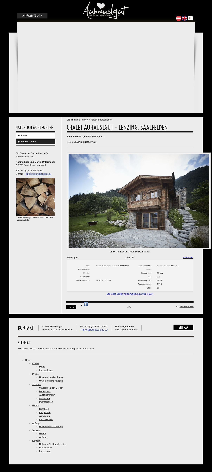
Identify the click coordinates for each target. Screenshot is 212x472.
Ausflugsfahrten (47, 395)
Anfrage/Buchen (32, 16)
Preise (35, 374)
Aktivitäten (44, 398)
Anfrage (36, 423)
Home (84, 119)
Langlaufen (44, 412)
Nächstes (188, 257)
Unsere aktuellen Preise (51, 377)
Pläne (24, 135)
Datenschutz (45, 447)
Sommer (36, 384)
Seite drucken (187, 306)
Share (71, 307)
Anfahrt (43, 437)
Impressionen (28, 141)
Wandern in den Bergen (51, 388)
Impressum (44, 451)
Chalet (92, 119)
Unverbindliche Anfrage (51, 380)
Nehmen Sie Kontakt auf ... (52, 444)
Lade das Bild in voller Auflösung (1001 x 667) (130, 294)
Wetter (42, 433)
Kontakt (36, 440)
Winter (35, 405)
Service (36, 430)
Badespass (44, 391)
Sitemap (183, 327)
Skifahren (44, 409)
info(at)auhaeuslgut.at (38, 173)
